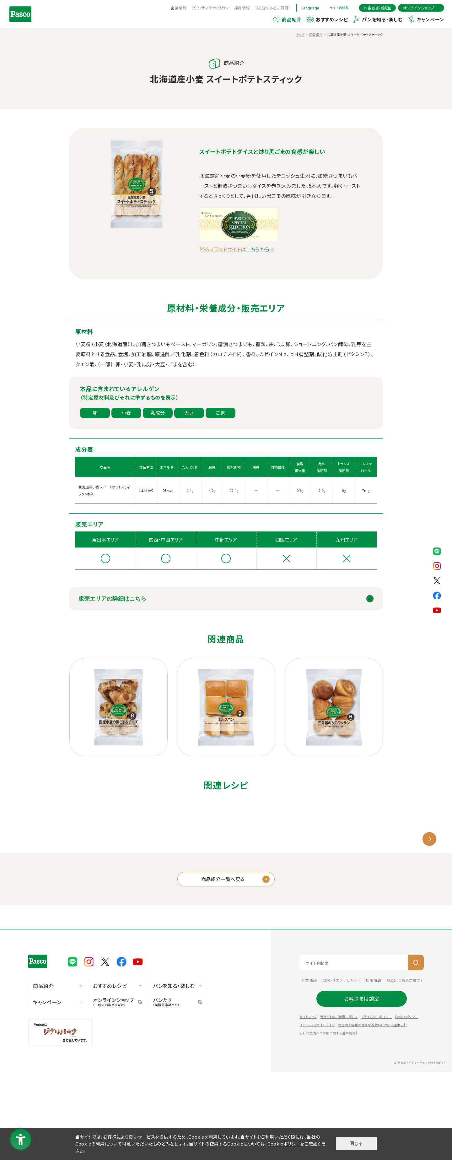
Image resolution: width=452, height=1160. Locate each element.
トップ (300, 34)
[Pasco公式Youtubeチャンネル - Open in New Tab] (437, 609)
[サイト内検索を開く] (342, 8)
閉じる (356, 1143)
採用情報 (242, 7)
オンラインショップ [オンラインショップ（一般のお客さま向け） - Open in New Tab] (115, 1089)
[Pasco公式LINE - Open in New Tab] (437, 550)
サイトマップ (308, 1104)
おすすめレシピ (332, 19)
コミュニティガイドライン (317, 1112)
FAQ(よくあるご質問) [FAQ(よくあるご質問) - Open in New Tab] (272, 7)
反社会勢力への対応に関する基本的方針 (329, 1120)
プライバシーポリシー (376, 1104)
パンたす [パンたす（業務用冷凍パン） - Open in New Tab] (175, 1089)
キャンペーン (430, 19)
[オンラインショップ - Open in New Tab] (421, 8)
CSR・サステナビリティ (210, 7)
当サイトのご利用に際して (339, 1104)
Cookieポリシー (406, 1104)
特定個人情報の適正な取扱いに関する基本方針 (372, 1112)
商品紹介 (292, 19)
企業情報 (179, 7)
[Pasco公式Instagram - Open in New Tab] (437, 565)
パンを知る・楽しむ (382, 19)
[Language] (313, 8)
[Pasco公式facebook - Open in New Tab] (437, 595)
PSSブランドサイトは (237, 249)
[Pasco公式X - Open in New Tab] (437, 580)
